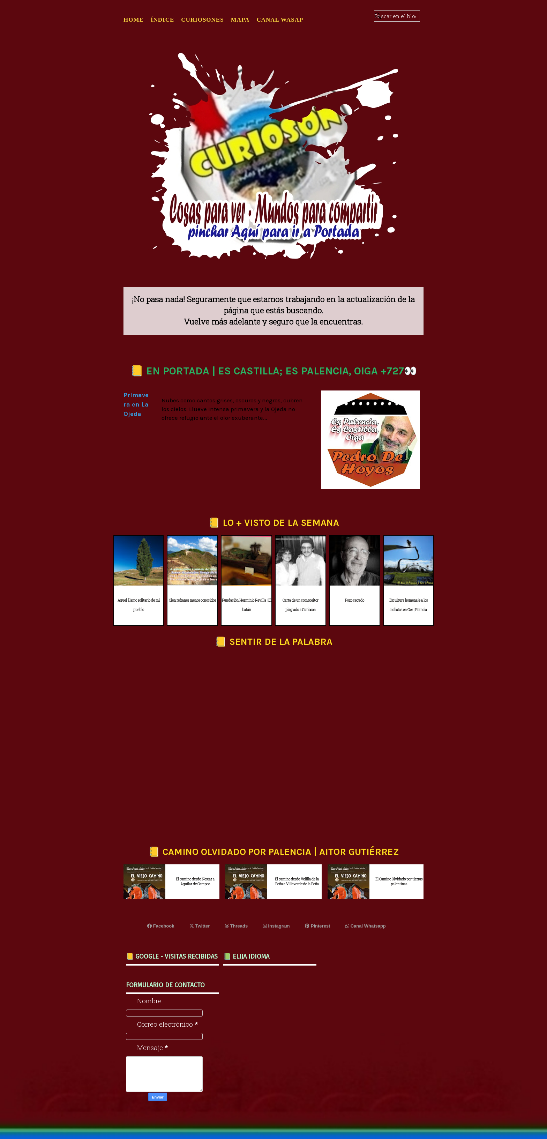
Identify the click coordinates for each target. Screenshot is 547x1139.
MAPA (240, 19)
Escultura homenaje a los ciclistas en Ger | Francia (408, 605)
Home (133, 19)
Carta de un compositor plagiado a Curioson (301, 605)
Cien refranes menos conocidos (192, 600)
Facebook (160, 926)
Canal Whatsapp (365, 926)
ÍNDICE (162, 19)
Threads (236, 926)
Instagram (276, 926)
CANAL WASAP (279, 19)
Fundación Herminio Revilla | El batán (246, 605)
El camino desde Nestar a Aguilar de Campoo (195, 881)
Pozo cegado (354, 600)
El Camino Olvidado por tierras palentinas (398, 881)
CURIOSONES (202, 19)
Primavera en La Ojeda (136, 404)
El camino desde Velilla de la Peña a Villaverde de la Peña (297, 881)
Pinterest (317, 926)
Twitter (199, 926)
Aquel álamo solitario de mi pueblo (139, 605)
